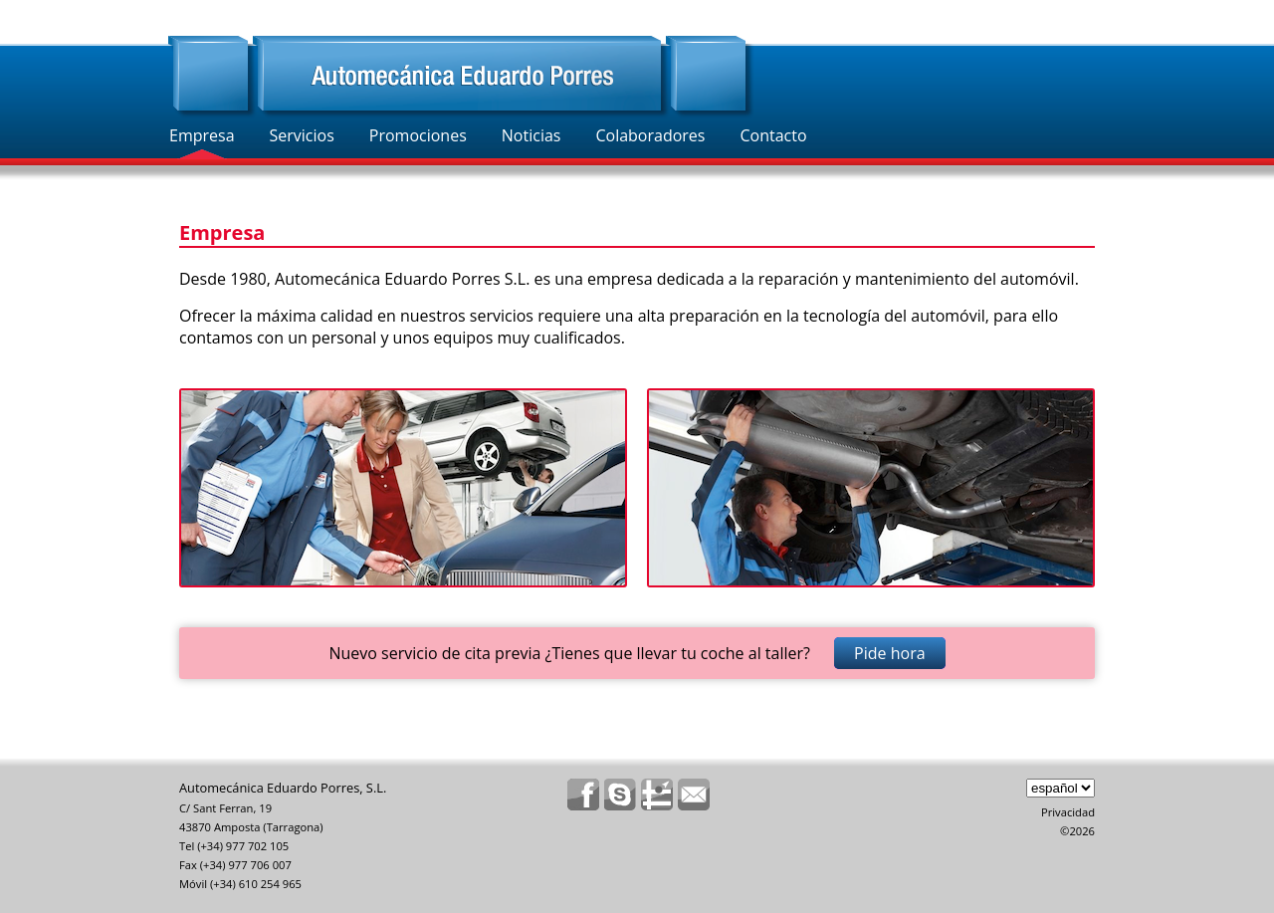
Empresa (202, 135)
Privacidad (1068, 811)
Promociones (418, 135)
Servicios (302, 135)
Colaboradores (650, 135)
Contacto (773, 135)
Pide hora (889, 653)
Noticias (531, 135)
